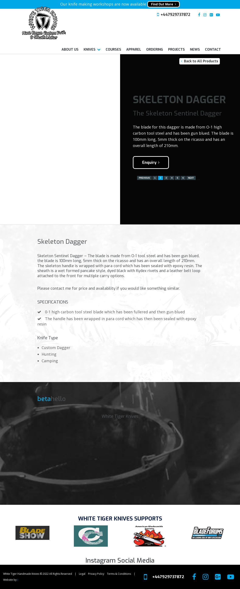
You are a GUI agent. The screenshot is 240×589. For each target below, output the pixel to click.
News (195, 49)
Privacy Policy (96, 574)
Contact (213, 49)
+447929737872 (175, 14)
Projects (176, 49)
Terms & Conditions (119, 574)
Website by (10, 580)
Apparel (133, 49)
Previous (144, 178)
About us (70, 49)
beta (44, 399)
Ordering (154, 49)
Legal (82, 574)
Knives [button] (89, 49)
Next (191, 178)
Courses (113, 49)
